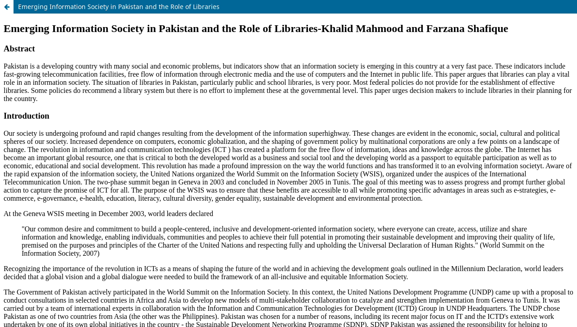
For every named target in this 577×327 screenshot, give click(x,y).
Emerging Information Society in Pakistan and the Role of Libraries (119, 6)
